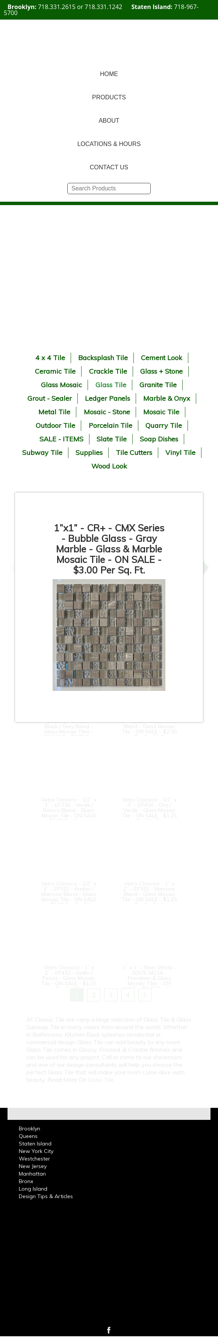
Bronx (26, 1181)
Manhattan (32, 1173)
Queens (28, 1136)
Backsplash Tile (103, 357)
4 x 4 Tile (50, 357)
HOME (109, 74)
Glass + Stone (161, 371)
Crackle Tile (108, 371)
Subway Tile (42, 452)
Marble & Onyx (166, 398)
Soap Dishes (159, 439)
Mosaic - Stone (107, 412)
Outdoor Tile (55, 425)
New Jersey (33, 1166)
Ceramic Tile (55, 371)
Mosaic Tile (161, 412)
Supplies (89, 452)
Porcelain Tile (110, 425)
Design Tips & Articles (46, 1196)
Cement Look (161, 357)
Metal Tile (54, 412)
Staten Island (35, 1143)
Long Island (33, 1188)
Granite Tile (158, 384)
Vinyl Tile (180, 452)
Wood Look (109, 466)
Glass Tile (110, 384)
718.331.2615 (57, 7)
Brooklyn (29, 1128)
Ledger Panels (107, 398)
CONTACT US (109, 167)
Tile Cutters (134, 452)
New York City (36, 1151)
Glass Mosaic (61, 384)
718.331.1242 (103, 7)
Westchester (34, 1158)
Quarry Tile (163, 425)
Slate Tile (112, 439)
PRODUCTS (109, 97)
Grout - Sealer (49, 398)
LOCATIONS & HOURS (109, 144)
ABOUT (108, 120)
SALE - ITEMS (61, 439)
